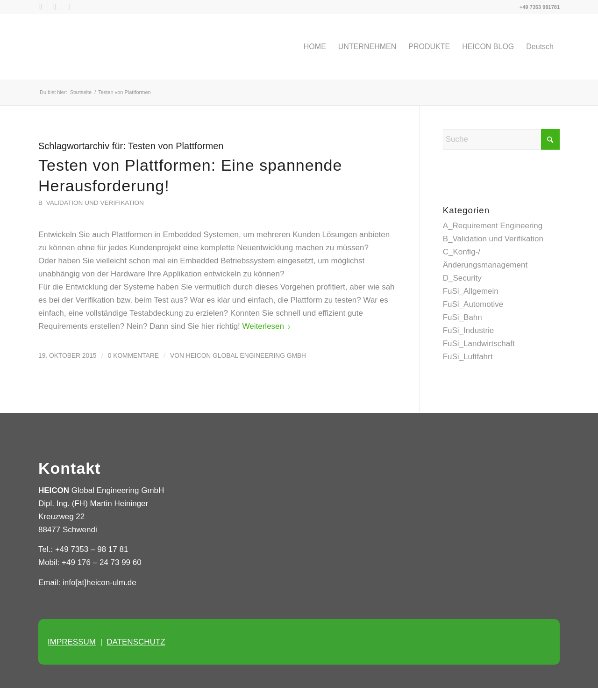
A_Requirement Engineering (493, 225)
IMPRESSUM (72, 641)
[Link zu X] (41, 7)
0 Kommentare (133, 355)
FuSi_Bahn (462, 317)
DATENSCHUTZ (136, 641)
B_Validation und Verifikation (91, 202)
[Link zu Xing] (69, 7)
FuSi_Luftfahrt (468, 356)
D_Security (462, 278)
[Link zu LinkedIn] (55, 7)
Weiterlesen (267, 326)
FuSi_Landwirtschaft (479, 343)
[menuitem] (315, 47)
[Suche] (501, 139)
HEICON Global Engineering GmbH (246, 355)
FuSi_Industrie (468, 330)
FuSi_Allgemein (470, 291)
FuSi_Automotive (473, 304)
